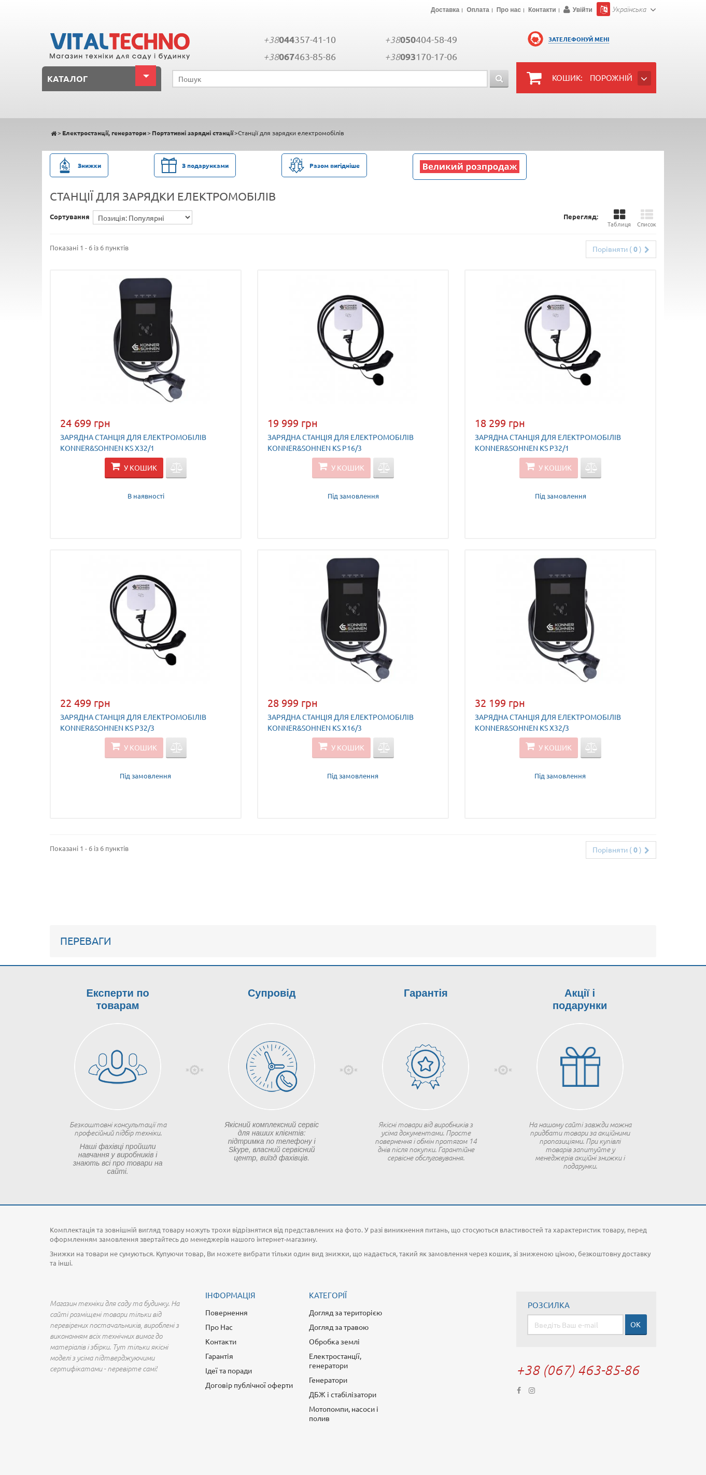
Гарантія (219, 1355)
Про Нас (219, 1326)
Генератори (328, 1379)
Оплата (478, 10)
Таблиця (619, 218)
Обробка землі (334, 1341)
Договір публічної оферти (249, 1384)
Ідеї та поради (228, 1370)
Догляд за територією (345, 1312)
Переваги (85, 940)
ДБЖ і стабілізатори (342, 1394)
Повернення (226, 1312)
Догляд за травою (339, 1326)
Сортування (70, 216)
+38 (299, 39)
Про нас (509, 10)
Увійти (582, 9)
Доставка (445, 10)
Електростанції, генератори (104, 133)
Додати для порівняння (176, 468)
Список (646, 218)
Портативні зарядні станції (192, 133)
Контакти (542, 10)
